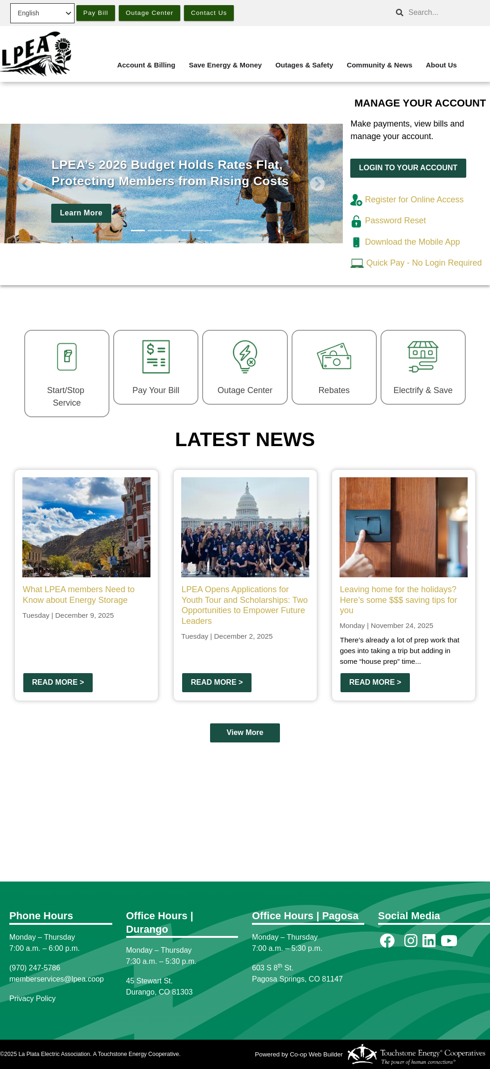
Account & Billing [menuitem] (146, 65)
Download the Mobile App (405, 242)
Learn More (81, 213)
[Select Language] (42, 13)
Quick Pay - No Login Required (424, 262)
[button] (25, 184)
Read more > (58, 682)
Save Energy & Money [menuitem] (225, 65)
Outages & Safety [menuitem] (304, 65)
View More (245, 732)
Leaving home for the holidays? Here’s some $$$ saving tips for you (398, 600)
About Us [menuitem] (441, 65)
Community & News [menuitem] (379, 65)
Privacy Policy (32, 998)
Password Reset (388, 220)
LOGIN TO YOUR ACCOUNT (408, 168)
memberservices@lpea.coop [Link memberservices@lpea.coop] (56, 979)
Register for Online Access (406, 199)
